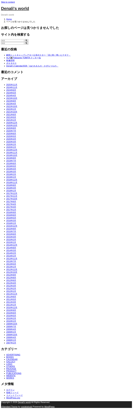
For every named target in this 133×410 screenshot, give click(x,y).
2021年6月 (11, 115)
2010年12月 (11, 307)
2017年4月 (11, 204)
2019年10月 (11, 155)
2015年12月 (11, 226)
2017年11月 (11, 196)
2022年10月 (11, 106)
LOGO (9, 364)
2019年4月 (11, 169)
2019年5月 (11, 166)
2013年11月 (11, 259)
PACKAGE (11, 369)
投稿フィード (12, 392)
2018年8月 (11, 185)
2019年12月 (11, 150)
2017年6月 (11, 201)
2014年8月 (11, 248)
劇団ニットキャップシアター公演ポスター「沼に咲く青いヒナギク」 (38, 55)
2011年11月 (11, 294)
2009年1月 (11, 332)
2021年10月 (11, 112)
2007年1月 (11, 343)
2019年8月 (11, 158)
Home (9, 19)
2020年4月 (11, 139)
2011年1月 (11, 305)
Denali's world (15, 8)
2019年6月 (11, 163)
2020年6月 (11, 134)
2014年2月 (11, 253)
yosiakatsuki (26, 407)
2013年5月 (11, 264)
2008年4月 (11, 337)
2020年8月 (11, 128)
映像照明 (10, 60)
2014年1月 (11, 256)
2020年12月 (11, 123)
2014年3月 (11, 250)
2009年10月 (11, 324)
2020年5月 (11, 136)
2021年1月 (11, 120)
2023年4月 (11, 104)
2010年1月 (11, 321)
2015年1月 (11, 242)
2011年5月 (11, 299)
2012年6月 (11, 280)
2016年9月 (11, 212)
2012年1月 (11, 291)
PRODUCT (11, 371)
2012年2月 (11, 288)
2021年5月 (11, 117)
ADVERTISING (13, 355)
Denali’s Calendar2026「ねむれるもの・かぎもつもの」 (32, 66)
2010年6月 (11, 313)
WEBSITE (11, 376)
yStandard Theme (9, 407)
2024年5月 (11, 93)
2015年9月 (11, 229)
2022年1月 (11, 109)
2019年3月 (11, 172)
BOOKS (10, 357)
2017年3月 (11, 207)
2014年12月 (11, 245)
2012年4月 (11, 283)
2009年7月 (11, 326)
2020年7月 (11, 131)
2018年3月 (11, 188)
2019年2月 (11, 174)
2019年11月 (11, 153)
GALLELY (10, 362)
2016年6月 (11, 215)
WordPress (49, 407)
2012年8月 (11, 278)
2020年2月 (11, 144)
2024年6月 (11, 90)
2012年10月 (11, 272)
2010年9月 (11, 310)
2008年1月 (11, 340)
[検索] (12, 40)
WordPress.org (13, 398)
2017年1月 (11, 210)
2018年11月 (11, 182)
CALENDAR (12, 359)
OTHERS (10, 366)
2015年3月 (11, 237)
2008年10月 (11, 335)
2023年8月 (11, 101)
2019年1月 (11, 177)
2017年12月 (11, 193)
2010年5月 (11, 316)
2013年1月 (11, 267)
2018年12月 (11, 180)
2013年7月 (11, 261)
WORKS (10, 378)
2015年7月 (11, 231)
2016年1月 (11, 223)
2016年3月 (11, 220)
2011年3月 (11, 302)
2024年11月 (11, 87)
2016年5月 (11, 218)
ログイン (10, 390)
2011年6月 (11, 297)
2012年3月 (11, 286)
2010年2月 (11, 318)
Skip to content (8, 2)
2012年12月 (11, 269)
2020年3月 (11, 142)
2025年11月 (11, 85)
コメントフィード (14, 395)
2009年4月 (11, 329)
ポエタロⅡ (11, 63)
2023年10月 (11, 98)
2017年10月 (11, 199)
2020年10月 (11, 125)
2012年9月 (11, 275)
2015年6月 (11, 234)
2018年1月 (11, 191)
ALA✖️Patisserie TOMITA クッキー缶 (23, 58)
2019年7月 (11, 161)
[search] (26, 40)
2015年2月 (11, 240)
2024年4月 (11, 95)
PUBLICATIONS (13, 373)
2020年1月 (11, 147)
